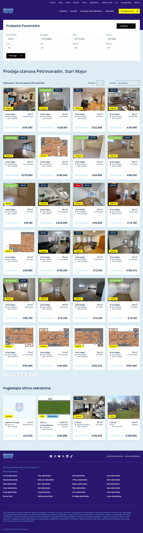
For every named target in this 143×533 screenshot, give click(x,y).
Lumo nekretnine (114, 496)
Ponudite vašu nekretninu (91, 11)
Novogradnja (126, 3)
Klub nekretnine (10, 483)
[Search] (137, 11)
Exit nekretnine (44, 487)
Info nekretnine (113, 475)
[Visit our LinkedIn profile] (67, 456)
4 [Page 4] (20, 374)
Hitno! (84, 3)
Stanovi (52, 3)
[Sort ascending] (98, 83)
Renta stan (8, 496)
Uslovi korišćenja (132, 456)
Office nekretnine (79, 479)
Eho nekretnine (44, 483)
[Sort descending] (102, 83)
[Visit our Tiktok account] (71, 456)
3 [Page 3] (16, 374)
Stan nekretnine (10, 487)
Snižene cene (107, 3)
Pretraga (15, 55)
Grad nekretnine (10, 475)
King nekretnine (10, 492)
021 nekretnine (78, 475)
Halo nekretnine (113, 479)
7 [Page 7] (31, 374)
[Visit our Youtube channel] (59, 456)
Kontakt (73, 11)
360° (137, 3)
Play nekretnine (79, 487)
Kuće (60, 3)
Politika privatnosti (114, 456)
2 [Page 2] (12, 374)
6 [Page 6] (27, 374)
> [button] (35, 374)
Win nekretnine (113, 483)
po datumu (123, 82)
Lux (116, 3)
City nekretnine (44, 475)
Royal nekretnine (10, 479)
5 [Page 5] (23, 374)
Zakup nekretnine (45, 496)
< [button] (4, 374)
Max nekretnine (113, 487)
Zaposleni (109, 11)
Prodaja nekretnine (80, 496)
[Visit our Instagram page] (55, 456)
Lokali (68, 3)
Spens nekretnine (79, 483)
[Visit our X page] (63, 456)
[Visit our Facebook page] (51, 456)
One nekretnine (113, 492)
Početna (63, 11)
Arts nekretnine (78, 492)
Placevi (76, 3)
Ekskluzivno (94, 3)
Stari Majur (112, 38)
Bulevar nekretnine (46, 479)
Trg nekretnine (44, 492)
